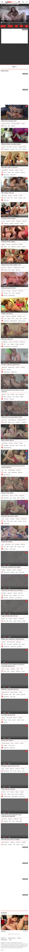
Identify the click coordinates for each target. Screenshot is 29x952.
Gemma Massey (7, 796)
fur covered (9, 146)
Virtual (15, 771)
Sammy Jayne (22, 796)
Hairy (16, 149)
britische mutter (5, 495)
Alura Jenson (6, 174)
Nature (5, 794)
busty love (4, 267)
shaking (3, 569)
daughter (24, 842)
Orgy (8, 621)
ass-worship (9, 717)
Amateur (17, 396)
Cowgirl (14, 621)
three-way (11, 443)
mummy (14, 569)
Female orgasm (19, 821)
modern (23, 123)
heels (18, 668)
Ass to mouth (6, 572)
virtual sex (18, 768)
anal (17, 394)
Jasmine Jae (13, 646)
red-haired (16, 341)
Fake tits (9, 172)
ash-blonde (14, 316)
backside (20, 316)
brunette (21, 244)
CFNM (10, 745)
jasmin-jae (18, 641)
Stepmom (13, 125)
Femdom (5, 745)
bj (6, 618)
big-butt (3, 717)
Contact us (3, 938)
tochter (16, 495)
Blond (5, 172)
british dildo (24, 518)
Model (8, 197)
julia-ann (15, 717)
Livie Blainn (6, 549)
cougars (15, 593)
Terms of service (11, 938)
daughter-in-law (17, 267)
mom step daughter (16, 123)
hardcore (13, 394)
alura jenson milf (5, 692)
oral (24, 316)
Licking (16, 318)
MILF (13, 172)
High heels (18, 671)
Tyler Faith (6, 597)
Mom (9, 125)
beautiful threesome (22, 419)
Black (5, 521)
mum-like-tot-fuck (11, 641)
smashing (18, 221)
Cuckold (21, 223)
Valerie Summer (7, 474)
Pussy (5, 318)
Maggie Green (14, 372)
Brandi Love (12, 747)
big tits (3, 316)
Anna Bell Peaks (7, 346)
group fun (4, 394)
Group (20, 149)
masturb (3, 146)
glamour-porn (11, 367)
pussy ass (18, 842)
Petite (13, 821)
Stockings (15, 595)
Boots (5, 671)
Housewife (16, 223)
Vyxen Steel (6, 200)
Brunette (18, 246)
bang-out (10, 195)
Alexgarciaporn (7, 372)
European (6, 293)
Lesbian (24, 318)
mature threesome (12, 419)
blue (3, 544)
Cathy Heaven (6, 646)
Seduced (5, 269)
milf (8, 394)
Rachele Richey (11, 295)
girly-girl (20, 717)
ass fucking (4, 819)
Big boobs (24, 149)
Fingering (23, 246)
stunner (21, 743)
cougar (17, 170)
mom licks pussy (5, 842)
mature (11, 495)
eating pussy (22, 341)
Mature (5, 125)
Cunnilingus (23, 422)
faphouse (23, 544)
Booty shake (21, 572)
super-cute (10, 267)
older (3, 518)
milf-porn (9, 290)
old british (12, 518)
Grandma (23, 497)
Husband (11, 223)
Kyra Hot (5, 295)
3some (3, 221)
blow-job (8, 244)
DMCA (19, 938)
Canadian (20, 197)
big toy (8, 668)
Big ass (22, 719)
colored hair (7, 544)
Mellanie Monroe (13, 320)
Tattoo (24, 197)
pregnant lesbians (22, 146)
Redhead (12, 344)
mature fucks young (6, 123)
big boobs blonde (14, 692)
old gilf (7, 518)
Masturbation (6, 149)
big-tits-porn (21, 290)
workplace (13, 668)
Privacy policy (4, 939)
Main (2, 4)
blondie (21, 443)
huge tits (22, 791)
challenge (9, 569)
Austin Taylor (6, 320)
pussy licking (14, 244)
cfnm (12, 743)
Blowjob (21, 396)
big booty (22, 394)
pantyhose (4, 593)
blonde (3, 618)
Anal (13, 396)
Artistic (13, 293)
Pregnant (12, 149)
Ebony (11, 521)
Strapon (11, 546)
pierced (10, 341)
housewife (24, 221)
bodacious (11, 170)
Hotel (5, 197)
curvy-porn (14, 290)
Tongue (5, 246)
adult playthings (12, 470)
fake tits (8, 316)
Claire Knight (6, 523)
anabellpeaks (4, 341)
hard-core (10, 593)
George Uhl (11, 399)
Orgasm (9, 318)
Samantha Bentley (7, 447)
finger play (16, 819)
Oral (4, 621)
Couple (15, 197)
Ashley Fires (6, 747)
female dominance (6, 743)
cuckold (13, 221)
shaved (10, 618)
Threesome (22, 172)
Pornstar (18, 694)
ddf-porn (23, 367)
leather (3, 668)
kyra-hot (3, 290)
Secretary (12, 671)
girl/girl (16, 443)
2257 (10, 939)
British (17, 445)
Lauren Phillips (15, 346)
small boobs (21, 618)
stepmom (13, 842)
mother (21, 170)
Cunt (9, 246)
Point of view (6, 771)
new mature (4, 419)
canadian (16, 195)
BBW (8, 546)
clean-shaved (4, 443)
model (20, 195)
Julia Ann (6, 722)
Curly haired (6, 497)
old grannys (22, 495)
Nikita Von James (22, 320)
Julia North (6, 399)
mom (23, 267)
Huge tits (14, 719)
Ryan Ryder (19, 646)
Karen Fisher (12, 174)
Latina (22, 595)
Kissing (19, 546)
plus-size (15, 146)
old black (18, 518)
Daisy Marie (11, 597)
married (8, 221)
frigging (3, 244)
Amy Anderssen (18, 597)
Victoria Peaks (13, 549)
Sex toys (24, 521)
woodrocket (4, 195)
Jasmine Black (15, 796)
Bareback (21, 794)
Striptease (12, 572)
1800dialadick (5, 170)
